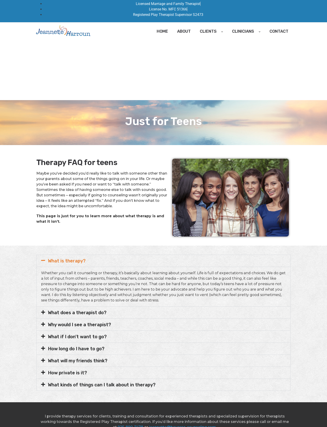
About (184, 31)
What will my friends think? (77, 301)
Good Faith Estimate (120, 416)
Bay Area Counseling (83, 416)
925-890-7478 (130, 367)
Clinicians (246, 31)
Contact (279, 31)
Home (162, 31)
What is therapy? (67, 201)
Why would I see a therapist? (79, 264)
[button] (163, 201)
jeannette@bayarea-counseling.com (182, 367)
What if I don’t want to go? (77, 276)
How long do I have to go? (76, 288)
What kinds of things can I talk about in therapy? (102, 325)
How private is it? (67, 313)
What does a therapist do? (77, 252)
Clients (211, 31)
